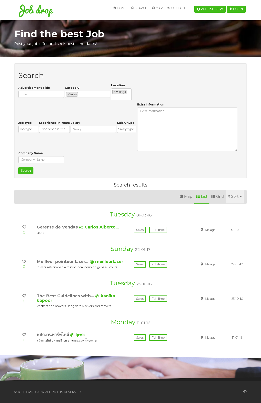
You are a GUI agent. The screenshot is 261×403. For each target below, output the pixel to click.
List (201, 196)
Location (118, 85)
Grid (217, 196)
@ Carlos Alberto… (99, 227)
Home (120, 8)
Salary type (125, 123)
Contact (176, 8)
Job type (25, 123)
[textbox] (80, 94)
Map (157, 8)
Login (236, 9)
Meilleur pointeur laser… (63, 261)
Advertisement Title (34, 88)
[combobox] (87, 94)
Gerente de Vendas (58, 227)
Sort (235, 196)
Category (72, 88)
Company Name (30, 153)
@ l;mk (77, 334)
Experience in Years (54, 123)
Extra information (150, 104)
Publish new (210, 9)
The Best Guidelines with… (66, 295)
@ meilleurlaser (106, 261)
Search (139, 8)
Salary (75, 123)
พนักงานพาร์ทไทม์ (53, 334)
